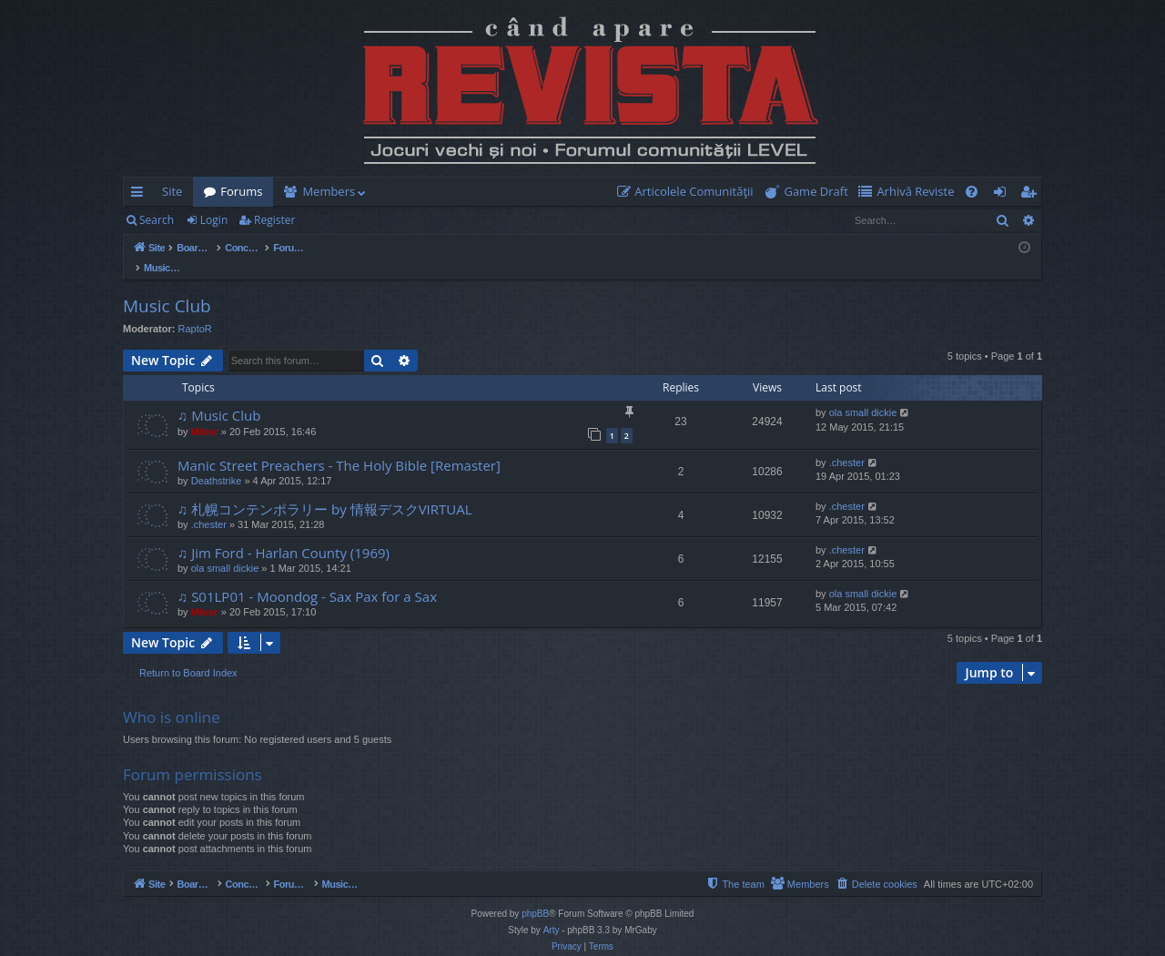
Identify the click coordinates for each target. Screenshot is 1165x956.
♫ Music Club (218, 396)
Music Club (167, 287)
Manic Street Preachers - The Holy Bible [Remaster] (339, 446)
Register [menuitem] (1032, 195)
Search (156, 220)
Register (274, 220)
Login (214, 220)
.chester (847, 443)
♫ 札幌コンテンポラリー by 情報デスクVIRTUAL (324, 490)
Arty (551, 911)
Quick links (140, 195)
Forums (241, 191)
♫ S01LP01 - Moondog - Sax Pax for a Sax (307, 577)
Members (328, 191)
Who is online (171, 697)
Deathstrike (216, 461)
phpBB (535, 895)
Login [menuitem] (1003, 195)
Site (172, 191)
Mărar (204, 412)
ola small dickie (863, 393)
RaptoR (195, 309)
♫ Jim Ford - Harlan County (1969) (283, 533)
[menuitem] (689, 192)
